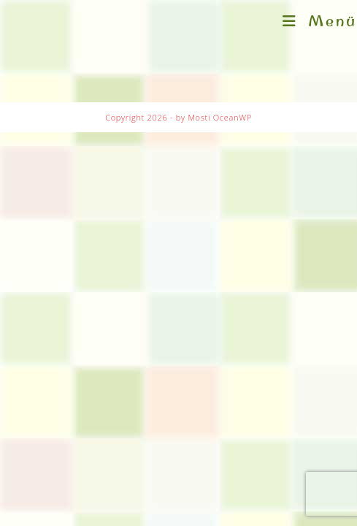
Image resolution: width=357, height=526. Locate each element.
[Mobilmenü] (320, 21)
